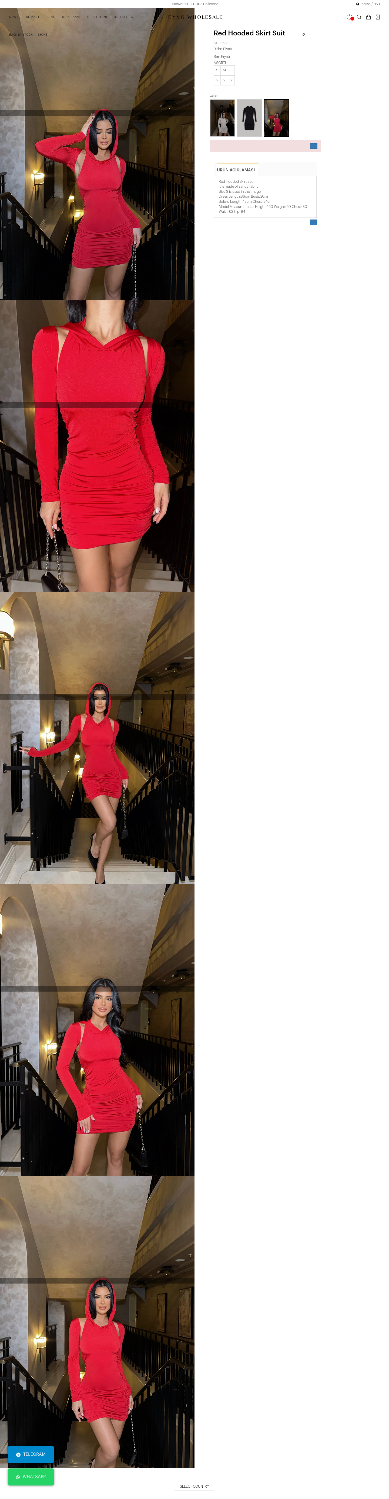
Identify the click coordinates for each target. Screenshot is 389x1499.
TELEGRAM (31, 1454)
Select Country (194, 1486)
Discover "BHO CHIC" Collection (194, 4)
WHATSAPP (31, 1477)
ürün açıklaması (236, 170)
